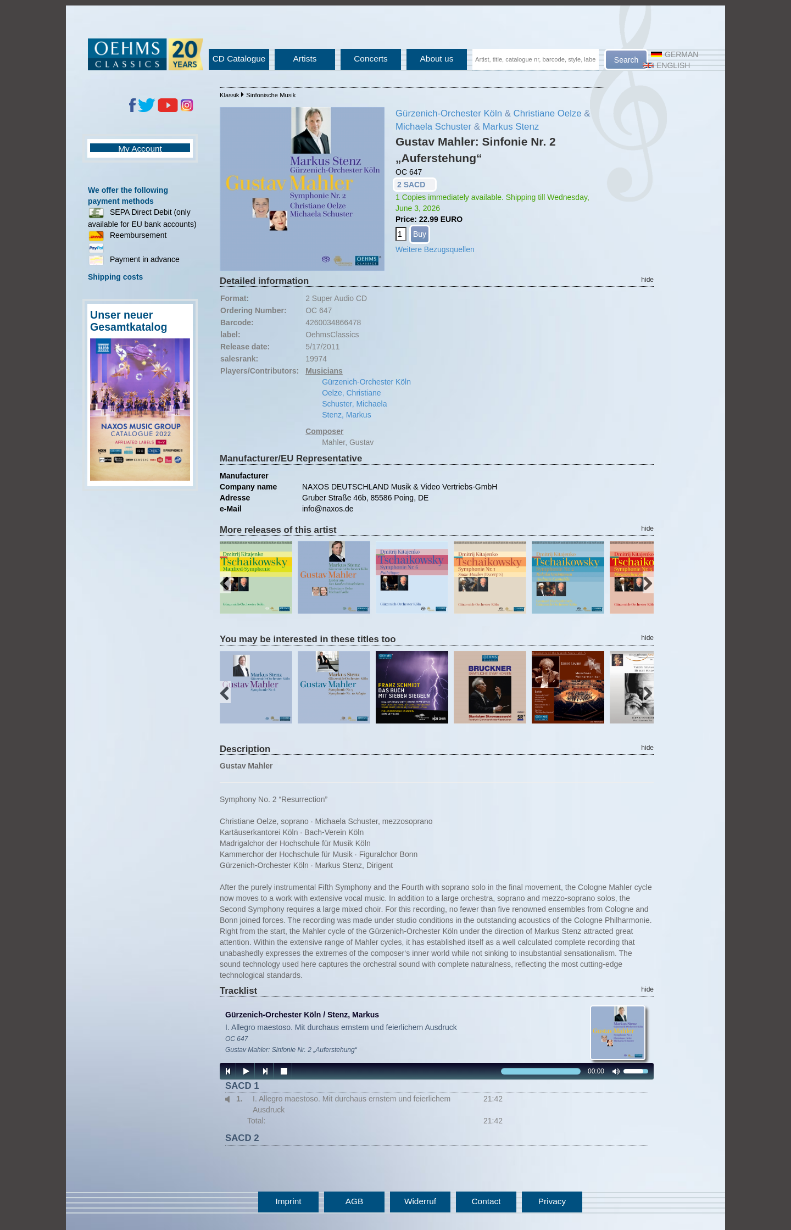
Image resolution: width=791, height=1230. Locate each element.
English (666, 65)
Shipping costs (115, 276)
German (674, 54)
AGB (355, 1201)
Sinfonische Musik (271, 95)
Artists (305, 58)
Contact (485, 1201)
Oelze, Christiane (351, 392)
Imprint (288, 1201)
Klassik (229, 95)
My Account (140, 148)
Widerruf (420, 1201)
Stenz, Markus (346, 414)
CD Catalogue (239, 58)
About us (437, 58)
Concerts (371, 58)
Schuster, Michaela (354, 403)
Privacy (552, 1201)
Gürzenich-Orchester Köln (449, 113)
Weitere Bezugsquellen (435, 249)
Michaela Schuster (433, 126)
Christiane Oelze (548, 113)
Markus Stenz (511, 126)
